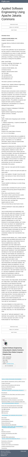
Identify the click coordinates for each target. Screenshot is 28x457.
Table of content (14, 27)
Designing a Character (7, 441)
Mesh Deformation (6, 442)
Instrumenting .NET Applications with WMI (11, 407)
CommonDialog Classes (7, 421)
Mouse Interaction (5, 423)
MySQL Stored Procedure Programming (11, 379)
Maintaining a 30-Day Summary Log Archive (12, 399)
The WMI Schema (5, 409)
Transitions (4, 448)
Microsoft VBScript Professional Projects (13, 390)
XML (2, 429)
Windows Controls (6, 431)
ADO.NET (3, 435)
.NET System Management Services (10, 403)
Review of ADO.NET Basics (8, 386)
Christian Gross (10, 363)
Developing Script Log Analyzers (9, 398)
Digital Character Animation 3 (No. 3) (11, 438)
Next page (14, 30)
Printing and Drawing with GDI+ (9, 433)
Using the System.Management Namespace (12, 405)
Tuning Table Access (6, 388)
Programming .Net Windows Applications (12, 415)
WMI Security (4, 412)
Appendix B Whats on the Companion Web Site (13, 401)
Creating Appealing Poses (7, 446)
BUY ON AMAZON (9, 365)
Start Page (4, 417)
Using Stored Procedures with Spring (10, 385)
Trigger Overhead (5, 383)
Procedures (4, 392)
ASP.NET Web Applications (8, 437)
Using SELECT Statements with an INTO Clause (13, 381)
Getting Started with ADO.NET (8, 424)
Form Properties (5, 419)
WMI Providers (5, 411)
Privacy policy (23, 451)
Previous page (14, 24)
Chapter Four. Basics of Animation (10, 444)
